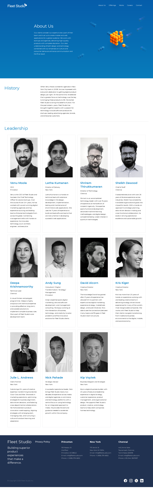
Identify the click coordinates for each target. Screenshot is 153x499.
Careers (130, 5)
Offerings (112, 5)
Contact (139, 5)
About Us (102, 5)
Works (121, 5)
